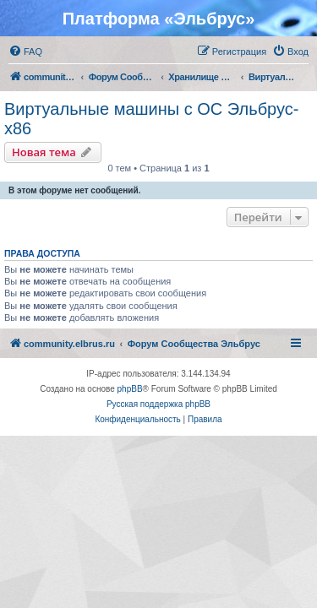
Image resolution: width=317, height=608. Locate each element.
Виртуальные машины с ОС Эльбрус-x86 (151, 119)
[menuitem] (25, 51)
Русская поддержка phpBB (158, 404)
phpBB (130, 389)
